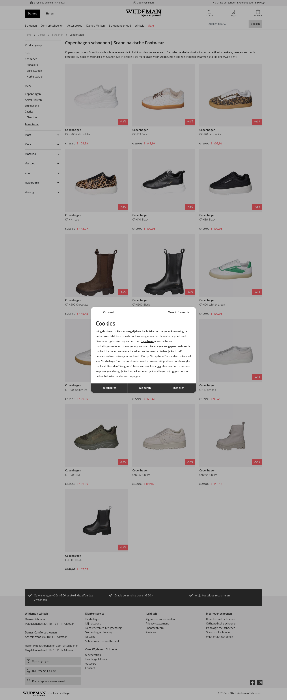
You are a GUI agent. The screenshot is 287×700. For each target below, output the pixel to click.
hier (159, 366)
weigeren (145, 388)
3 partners (147, 341)
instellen (178, 388)
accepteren (109, 388)
